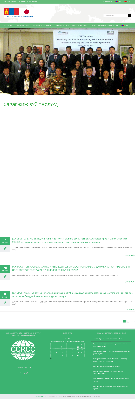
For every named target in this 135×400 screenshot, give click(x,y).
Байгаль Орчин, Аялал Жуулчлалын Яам (107, 339)
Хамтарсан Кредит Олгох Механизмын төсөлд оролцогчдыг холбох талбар (110, 360)
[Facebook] (20, 373)
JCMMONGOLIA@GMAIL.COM (28, 2)
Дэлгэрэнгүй (129, 255)
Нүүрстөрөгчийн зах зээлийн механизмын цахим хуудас (110, 380)
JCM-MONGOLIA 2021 (41, 396)
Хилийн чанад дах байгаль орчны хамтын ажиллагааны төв (108, 372)
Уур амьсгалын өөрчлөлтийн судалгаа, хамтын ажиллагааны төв (110, 345)
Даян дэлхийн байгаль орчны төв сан (106, 366)
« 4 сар (49, 358)
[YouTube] (24, 373)
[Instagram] (27, 373)
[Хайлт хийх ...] (115, 15)
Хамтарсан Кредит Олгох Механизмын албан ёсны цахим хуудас (111, 352)
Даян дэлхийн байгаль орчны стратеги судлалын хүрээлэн (110, 387)
